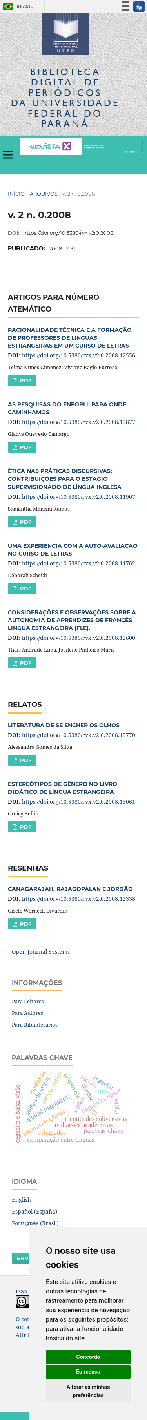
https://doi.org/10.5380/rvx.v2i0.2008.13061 (78, 801)
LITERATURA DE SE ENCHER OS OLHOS (64, 725)
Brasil (16, 6)
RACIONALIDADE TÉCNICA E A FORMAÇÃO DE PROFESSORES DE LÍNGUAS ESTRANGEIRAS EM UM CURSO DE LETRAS (70, 337)
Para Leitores (28, 1001)
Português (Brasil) (35, 1223)
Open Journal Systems (41, 951)
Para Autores (27, 1012)
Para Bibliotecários (35, 1024)
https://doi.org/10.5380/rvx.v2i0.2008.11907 (78, 496)
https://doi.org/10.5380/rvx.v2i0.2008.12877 (78, 422)
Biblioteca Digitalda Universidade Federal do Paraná (65, 98)
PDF (24, 380)
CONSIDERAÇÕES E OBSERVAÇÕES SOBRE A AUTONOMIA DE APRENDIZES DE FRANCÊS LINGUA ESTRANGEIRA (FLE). (72, 620)
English (21, 1199)
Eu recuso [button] (88, 1372)
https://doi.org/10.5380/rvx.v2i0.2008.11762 (78, 563)
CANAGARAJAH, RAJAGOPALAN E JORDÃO (70, 889)
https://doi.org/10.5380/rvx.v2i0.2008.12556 (78, 355)
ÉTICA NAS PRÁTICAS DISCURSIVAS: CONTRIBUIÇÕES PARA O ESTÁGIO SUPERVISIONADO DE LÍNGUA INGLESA (65, 478)
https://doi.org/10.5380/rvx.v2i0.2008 (68, 233)
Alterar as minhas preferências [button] (88, 1391)
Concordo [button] (88, 1357)
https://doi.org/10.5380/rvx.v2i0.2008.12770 (78, 735)
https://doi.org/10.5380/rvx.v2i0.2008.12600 (78, 637)
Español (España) (34, 1211)
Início (16, 193)
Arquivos (44, 193)
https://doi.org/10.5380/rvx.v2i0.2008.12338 (78, 898)
